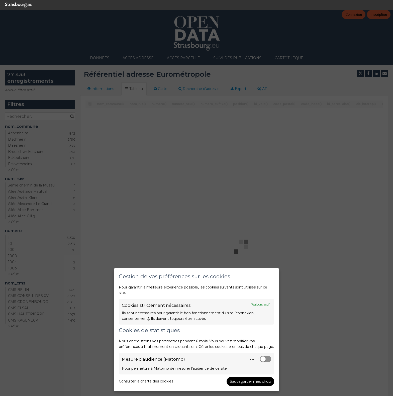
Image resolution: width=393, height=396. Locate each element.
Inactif (253, 359)
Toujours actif (260, 304)
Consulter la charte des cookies (146, 381)
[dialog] (196, 329)
